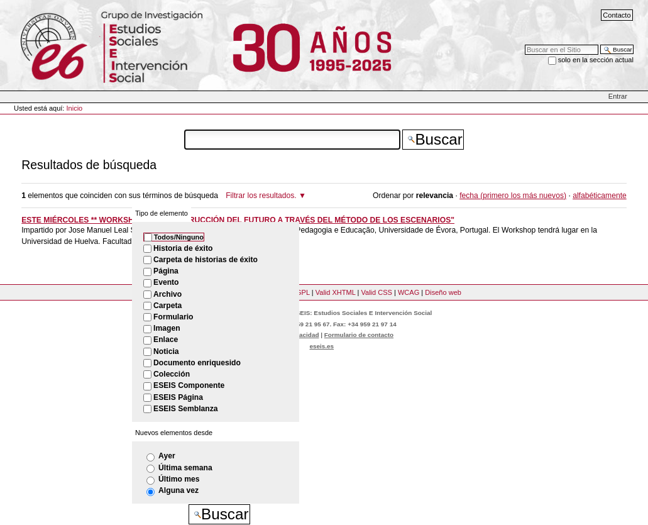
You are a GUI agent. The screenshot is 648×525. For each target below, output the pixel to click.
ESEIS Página (178, 397)
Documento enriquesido (197, 362)
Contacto (616, 15)
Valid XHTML (336, 292)
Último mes (178, 479)
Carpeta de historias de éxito (205, 259)
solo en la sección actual (596, 60)
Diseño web (443, 292)
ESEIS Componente (188, 385)
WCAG (408, 292)
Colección (171, 374)
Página (165, 271)
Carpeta (167, 305)
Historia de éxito (182, 248)
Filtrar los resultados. (261, 195)
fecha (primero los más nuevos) (512, 195)
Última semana (185, 467)
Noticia (165, 351)
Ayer (166, 455)
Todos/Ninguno (179, 237)
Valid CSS (376, 292)
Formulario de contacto (358, 334)
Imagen (166, 328)
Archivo (167, 294)
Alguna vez (178, 490)
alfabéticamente (600, 195)
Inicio (75, 108)
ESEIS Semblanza (185, 408)
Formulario (173, 316)
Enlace (165, 339)
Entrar (617, 96)
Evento (165, 282)
